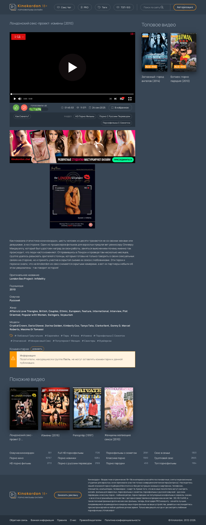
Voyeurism (66, 315)
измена (87, 335)
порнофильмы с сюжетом (110, 335)
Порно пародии (115, 463)
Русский (15, 300)
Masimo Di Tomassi (32, 329)
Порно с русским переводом (114, 116)
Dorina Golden (53, 325)
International (101, 311)
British (43, 311)
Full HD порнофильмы (71, 453)
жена (76, 335)
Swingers (53, 315)
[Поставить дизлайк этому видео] (24, 107)
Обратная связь (19, 520)
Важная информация (42, 520)
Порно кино (16, 458)
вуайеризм (105, 340)
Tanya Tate (87, 325)
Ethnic (64, 311)
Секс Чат (64, 7)
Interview (115, 311)
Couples (53, 311)
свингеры (89, 340)
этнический (19, 340)
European (74, 311)
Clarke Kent (102, 325)
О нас (73, 520)
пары (66, 335)
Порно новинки (67, 458)
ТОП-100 (123, 7)
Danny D (115, 325)
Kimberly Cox (71, 325)
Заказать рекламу (68, 495)
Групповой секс (163, 458)
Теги (102, 7)
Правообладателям (91, 520)
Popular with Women (34, 315)
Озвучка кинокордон (22, 453)
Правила (62, 520)
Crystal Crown (18, 325)
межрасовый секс (40, 340)
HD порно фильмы (84, 116)
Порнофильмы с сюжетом (116, 122)
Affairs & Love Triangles (24, 311)
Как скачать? (22, 116)
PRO (84, 7)
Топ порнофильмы (165, 463)
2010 (13, 289)
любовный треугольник (30, 335)
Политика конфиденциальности (122, 520)
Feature (86, 311)
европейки (53, 335)
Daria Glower (36, 325)
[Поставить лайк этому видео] (16, 107)
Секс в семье (162, 453)
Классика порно (115, 458)
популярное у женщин (67, 340)
